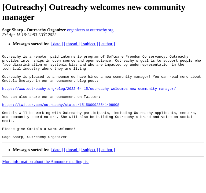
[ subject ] (89, 44)
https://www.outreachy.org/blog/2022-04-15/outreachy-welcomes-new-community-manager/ (89, 95)
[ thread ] (72, 44)
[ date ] (57, 44)
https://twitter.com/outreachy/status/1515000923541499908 (60, 115)
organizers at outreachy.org (90, 30)
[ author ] (107, 44)
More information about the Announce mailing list (45, 178)
